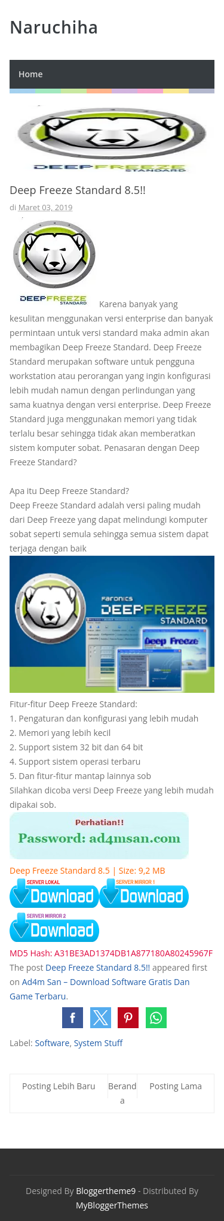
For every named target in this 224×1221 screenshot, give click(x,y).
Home (31, 74)
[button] (72, 1017)
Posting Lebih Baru (59, 1086)
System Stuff (98, 1043)
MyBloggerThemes (112, 1205)
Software (52, 1043)
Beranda (122, 1093)
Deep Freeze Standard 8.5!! (97, 967)
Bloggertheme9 (106, 1190)
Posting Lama (175, 1086)
